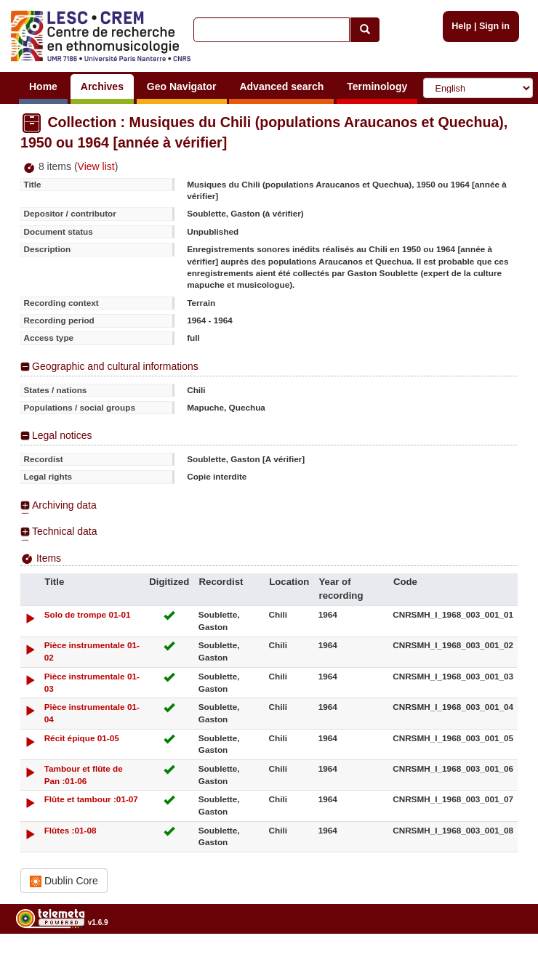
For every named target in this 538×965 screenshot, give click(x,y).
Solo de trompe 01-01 (87, 614)
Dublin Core (64, 881)
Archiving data (64, 505)
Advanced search (281, 86)
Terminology (377, 86)
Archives (102, 86)
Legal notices (62, 435)
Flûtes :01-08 (70, 830)
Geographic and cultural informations (115, 366)
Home (43, 86)
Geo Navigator (182, 86)
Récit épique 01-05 (81, 738)
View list (96, 166)
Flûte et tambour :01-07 (91, 799)
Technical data (64, 531)
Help (461, 26)
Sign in (494, 26)
